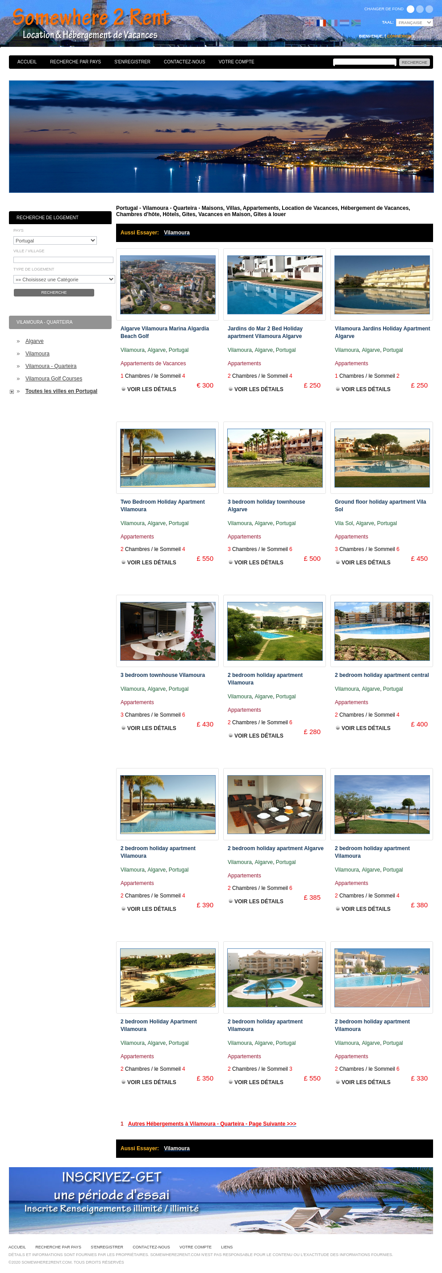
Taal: (388, 22)
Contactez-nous (184, 61)
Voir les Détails (151, 389)
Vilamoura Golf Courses (53, 379)
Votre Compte (236, 61)
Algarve (34, 341)
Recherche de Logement (48, 217)
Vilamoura (37, 354)
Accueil (27, 61)
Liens (227, 1247)
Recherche (54, 292)
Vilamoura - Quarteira (51, 366)
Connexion (399, 36)
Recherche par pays (75, 61)
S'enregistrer (132, 61)
